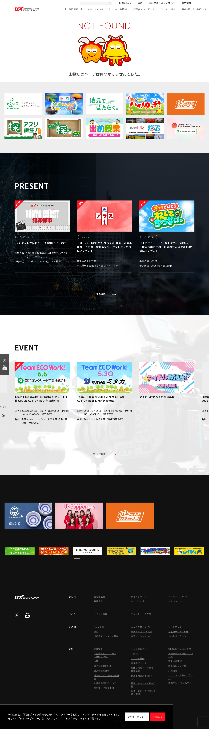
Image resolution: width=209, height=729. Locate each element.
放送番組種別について (105, 683)
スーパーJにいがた (178, 596)
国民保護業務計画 (103, 665)
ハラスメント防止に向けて (180, 677)
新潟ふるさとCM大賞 (141, 631)
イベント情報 (120, 9)
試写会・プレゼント (144, 9)
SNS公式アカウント (178, 636)
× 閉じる (157, 716)
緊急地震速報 (175, 661)
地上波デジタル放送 (178, 631)
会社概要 (98, 648)
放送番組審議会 (101, 670)
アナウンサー (168, 9)
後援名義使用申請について (143, 677)
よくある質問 (138, 658)
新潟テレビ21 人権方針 (180, 682)
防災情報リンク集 (177, 665)
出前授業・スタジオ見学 (162, 2)
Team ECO (125, 2)
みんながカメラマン (141, 626)
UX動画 (186, 9)
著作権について (139, 663)
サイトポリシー (176, 626)
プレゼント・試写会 (141, 613)
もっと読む (104, 294)
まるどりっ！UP (139, 596)
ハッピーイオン (139, 601)
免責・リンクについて (142, 636)
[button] (77, 558)
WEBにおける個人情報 (179, 648)
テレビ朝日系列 (139, 648)
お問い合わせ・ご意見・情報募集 (143, 669)
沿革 (96, 661)
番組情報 (73, 9)
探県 (140, 2)
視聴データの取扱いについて (180, 655)
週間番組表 (99, 596)
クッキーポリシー (137, 716)
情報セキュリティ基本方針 (143, 685)
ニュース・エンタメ (95, 9)
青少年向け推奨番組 (104, 687)
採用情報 (186, 2)
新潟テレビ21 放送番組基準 (106, 677)
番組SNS (201, 9)
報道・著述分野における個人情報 (143, 692)
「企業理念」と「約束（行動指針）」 (105, 655)
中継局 (134, 653)
